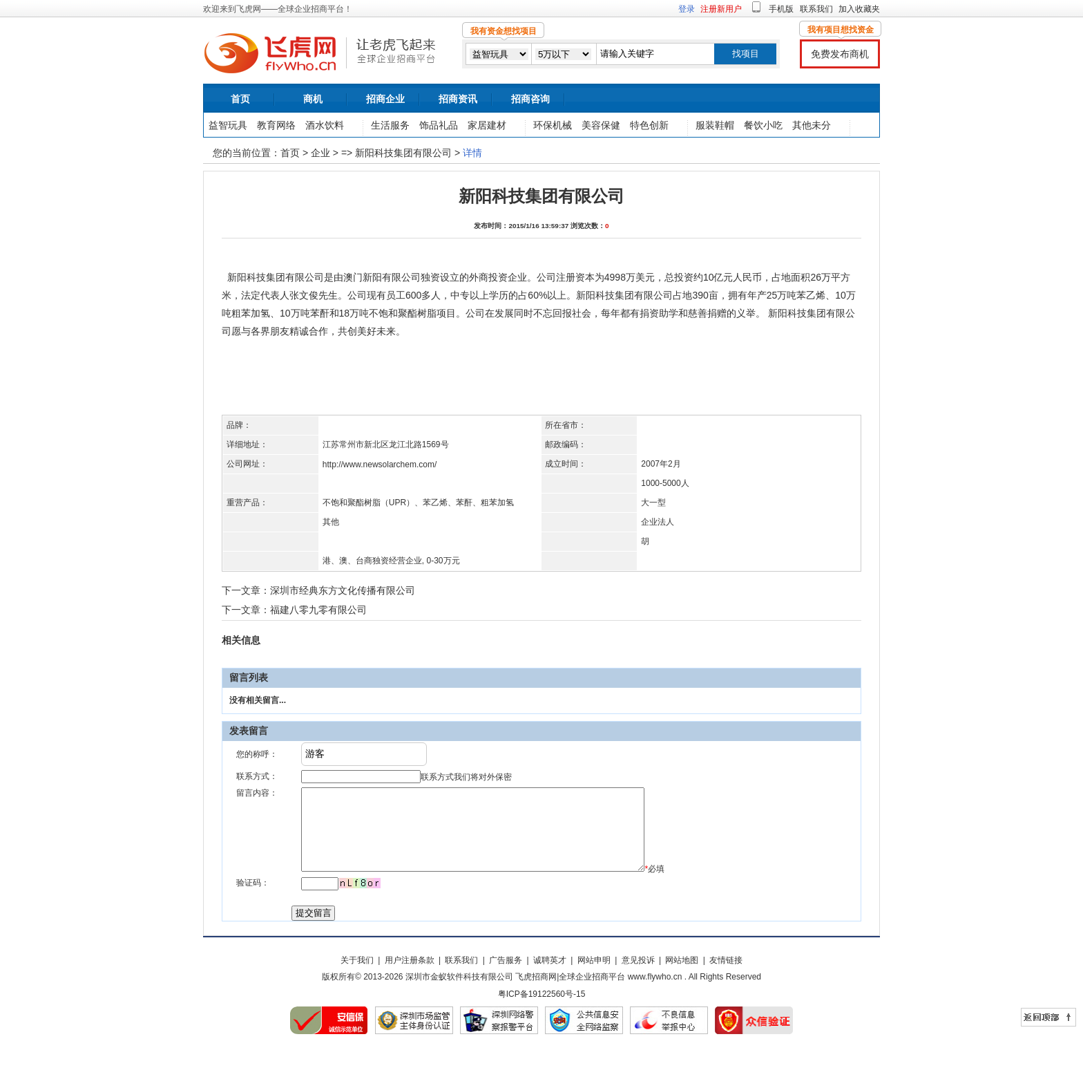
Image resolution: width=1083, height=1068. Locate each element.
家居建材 (487, 125)
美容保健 (601, 125)
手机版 (781, 9)
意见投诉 (638, 977)
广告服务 (505, 977)
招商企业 (385, 98)
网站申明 (594, 977)
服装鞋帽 (715, 125)
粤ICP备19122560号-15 (542, 1010)
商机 (313, 98)
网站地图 (681, 977)
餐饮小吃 (763, 125)
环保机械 (552, 125)
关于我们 (357, 977)
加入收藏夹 (859, 9)
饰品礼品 (438, 125)
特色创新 (649, 125)
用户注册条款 (409, 977)
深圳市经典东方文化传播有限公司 (342, 590)
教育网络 (276, 125)
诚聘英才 (549, 977)
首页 (240, 98)
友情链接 (725, 977)
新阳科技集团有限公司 (403, 152)
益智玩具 (228, 125)
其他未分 (811, 125)
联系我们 (816, 9)
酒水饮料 (324, 125)
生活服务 (390, 125)
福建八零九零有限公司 (318, 609)
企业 (320, 152)
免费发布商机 (840, 53)
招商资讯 (458, 98)
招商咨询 (530, 98)
